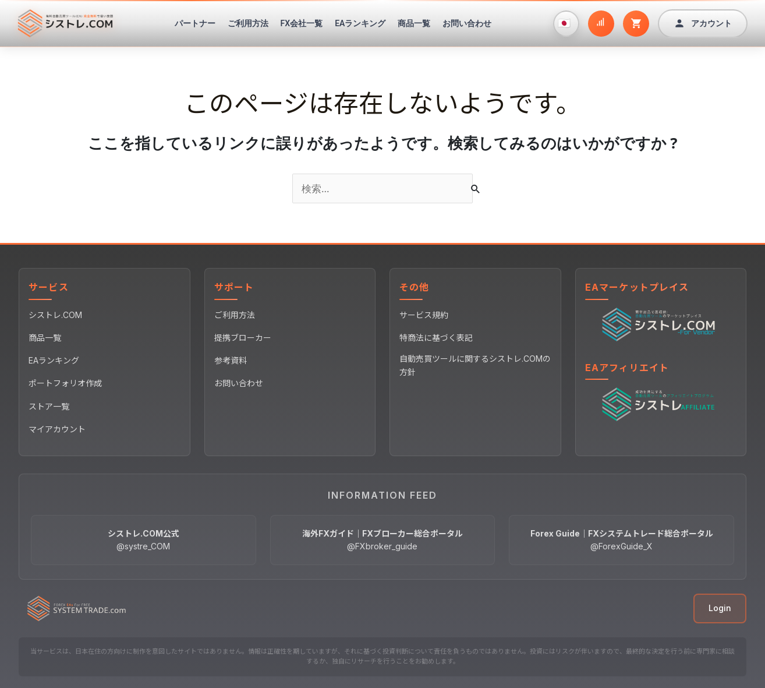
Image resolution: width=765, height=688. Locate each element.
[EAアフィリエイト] (661, 404)
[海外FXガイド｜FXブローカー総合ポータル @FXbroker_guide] (382, 540)
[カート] (636, 23)
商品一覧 (414, 23)
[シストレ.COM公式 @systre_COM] (143, 540)
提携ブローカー (242, 338)
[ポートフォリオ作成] (601, 23)
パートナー (195, 23)
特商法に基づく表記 (436, 338)
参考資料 (230, 360)
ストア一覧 (49, 406)
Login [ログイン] (720, 608)
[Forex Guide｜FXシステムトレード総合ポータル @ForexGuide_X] (621, 540)
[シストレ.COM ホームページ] (65, 23)
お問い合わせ (466, 23)
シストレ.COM (55, 315)
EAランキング (360, 23)
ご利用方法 (248, 23)
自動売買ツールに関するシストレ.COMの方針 (475, 365)
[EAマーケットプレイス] (661, 323)
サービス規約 (423, 315)
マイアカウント (57, 429)
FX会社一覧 (302, 23)
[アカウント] (703, 23)
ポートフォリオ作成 (65, 383)
